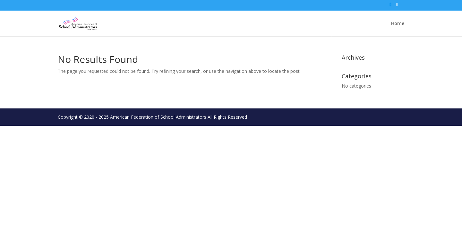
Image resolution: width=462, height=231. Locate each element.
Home (397, 23)
